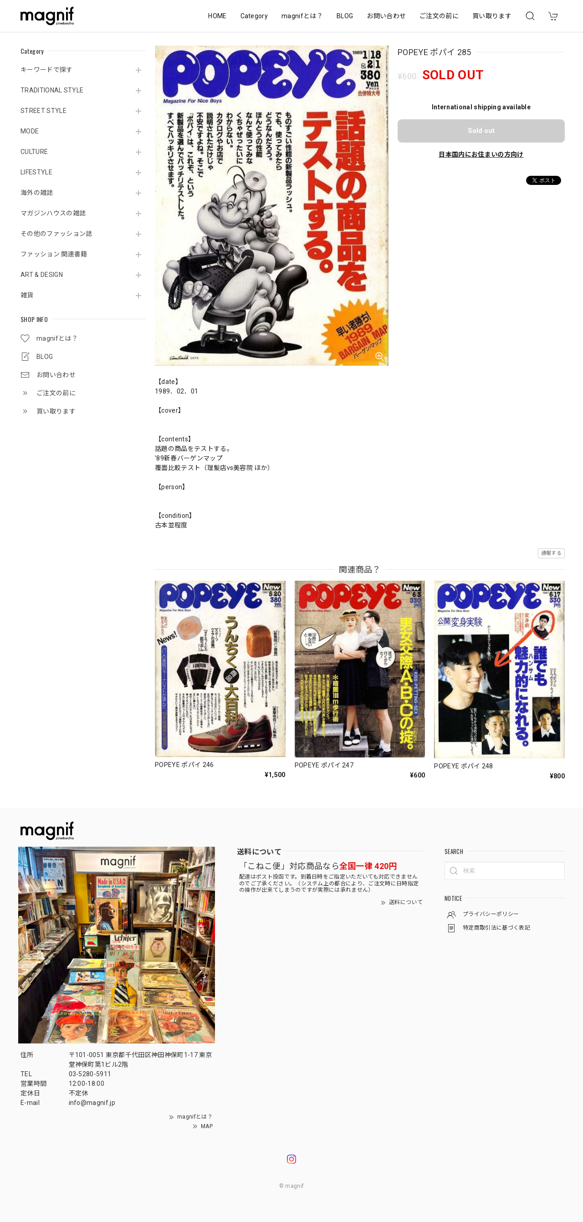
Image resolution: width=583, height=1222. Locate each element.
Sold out (481, 131)
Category (254, 16)
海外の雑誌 (36, 192)
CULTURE (34, 151)
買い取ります (491, 16)
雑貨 (27, 295)
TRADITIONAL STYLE (51, 90)
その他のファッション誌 (56, 233)
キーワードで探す (46, 69)
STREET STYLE (43, 110)
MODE (29, 131)
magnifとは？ (302, 16)
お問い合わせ (386, 16)
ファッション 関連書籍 (53, 254)
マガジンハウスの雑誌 (53, 213)
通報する (551, 553)
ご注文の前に (439, 16)
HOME (217, 16)
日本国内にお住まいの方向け (481, 154)
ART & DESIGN (41, 274)
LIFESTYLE (36, 172)
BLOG (345, 16)
